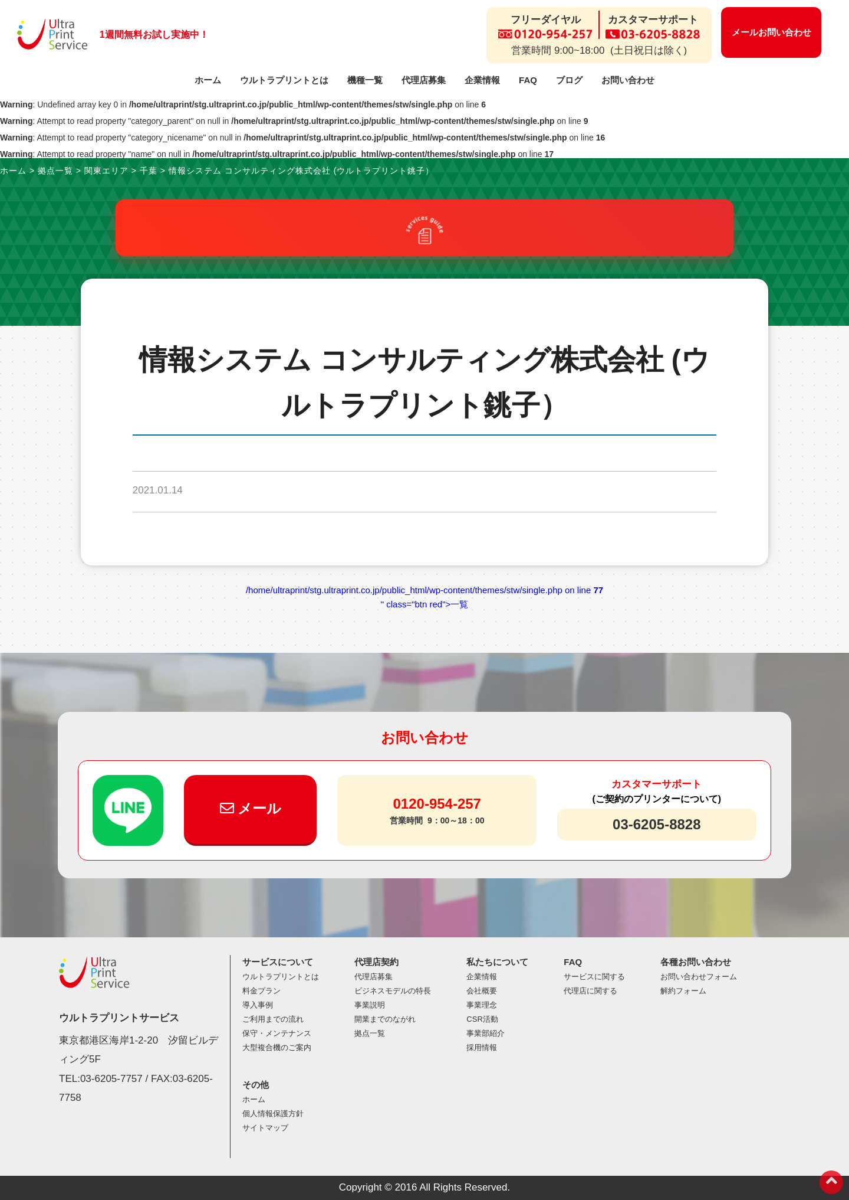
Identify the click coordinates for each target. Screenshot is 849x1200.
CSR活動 (482, 1019)
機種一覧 (365, 80)
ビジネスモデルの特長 (392, 990)
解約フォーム (683, 990)
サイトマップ (265, 1127)
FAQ (528, 80)
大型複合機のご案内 (276, 1047)
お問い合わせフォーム (698, 976)
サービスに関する (594, 976)
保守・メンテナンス (276, 1033)
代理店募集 (424, 80)
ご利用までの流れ (273, 1019)
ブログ (569, 80)
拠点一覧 (369, 1033)
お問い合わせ (627, 80)
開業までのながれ (385, 1019)
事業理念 (481, 1004)
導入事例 (257, 1004)
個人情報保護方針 (273, 1113)
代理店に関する (590, 990)
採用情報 (481, 1047)
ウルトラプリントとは (284, 80)
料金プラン (261, 990)
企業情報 (482, 80)
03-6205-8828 (656, 824)
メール (251, 808)
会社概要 (481, 990)
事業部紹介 (485, 1033)
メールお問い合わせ (771, 32)
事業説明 (369, 1004)
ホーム (208, 80)
